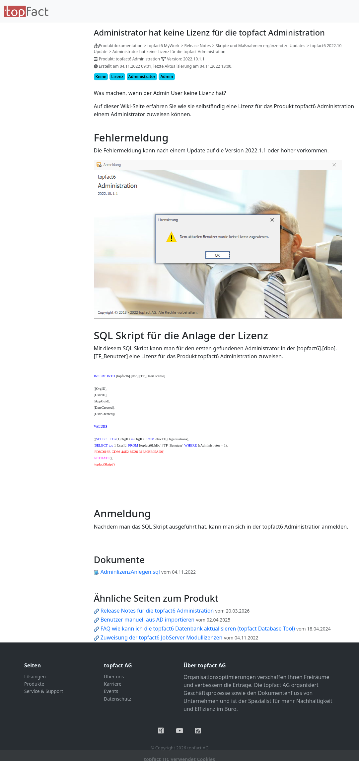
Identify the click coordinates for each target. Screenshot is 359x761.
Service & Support (43, 691)
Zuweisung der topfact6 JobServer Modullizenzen (162, 637)
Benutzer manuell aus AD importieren (148, 619)
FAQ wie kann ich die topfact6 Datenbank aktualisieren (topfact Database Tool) (198, 628)
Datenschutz (117, 699)
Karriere (112, 684)
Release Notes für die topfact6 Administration (157, 610)
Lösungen (35, 676)
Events (111, 691)
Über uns (114, 676)
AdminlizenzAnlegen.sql (130, 571)
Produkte (34, 684)
